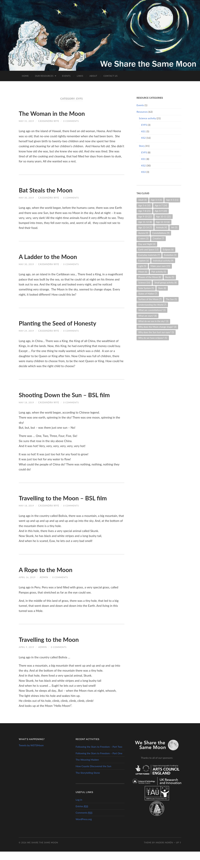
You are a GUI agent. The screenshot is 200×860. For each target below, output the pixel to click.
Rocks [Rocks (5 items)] (169, 277)
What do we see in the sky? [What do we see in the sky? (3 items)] (153, 321)
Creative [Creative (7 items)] (158, 238)
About (93, 76)
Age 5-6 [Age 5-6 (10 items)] (144, 205)
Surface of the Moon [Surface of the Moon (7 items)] (150, 299)
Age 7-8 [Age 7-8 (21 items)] (144, 211)
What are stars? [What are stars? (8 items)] (147, 315)
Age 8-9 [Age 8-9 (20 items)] (161, 211)
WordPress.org (84, 827)
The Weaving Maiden (87, 768)
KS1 (143, 131)
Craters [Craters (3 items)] (143, 238)
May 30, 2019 (27, 197)
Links (80, 76)
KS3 (143, 171)
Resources (142, 111)
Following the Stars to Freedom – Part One (99, 761)
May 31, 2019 (27, 121)
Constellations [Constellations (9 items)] (160, 233)
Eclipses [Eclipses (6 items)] (168, 249)
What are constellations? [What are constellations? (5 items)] (152, 310)
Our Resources (44, 76)
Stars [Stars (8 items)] (162, 288)
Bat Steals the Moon (50, 190)
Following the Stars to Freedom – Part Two (99, 755)
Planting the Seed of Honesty (64, 323)
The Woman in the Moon (58, 113)
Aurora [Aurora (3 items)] (143, 233)
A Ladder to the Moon (53, 256)
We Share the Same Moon (42, 851)
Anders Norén (164, 851)
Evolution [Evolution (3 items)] (170, 255)
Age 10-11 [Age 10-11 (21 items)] (163, 216)
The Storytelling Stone (88, 781)
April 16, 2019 (27, 585)
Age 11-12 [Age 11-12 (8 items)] (145, 222)
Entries (82, 814)
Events (66, 76)
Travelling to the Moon (54, 647)
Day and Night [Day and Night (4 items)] (146, 244)
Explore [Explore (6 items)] (143, 260)
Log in (79, 808)
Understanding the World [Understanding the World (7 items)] (152, 304)
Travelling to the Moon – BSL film (70, 506)
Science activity (147, 118)
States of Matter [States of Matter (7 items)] (147, 293)
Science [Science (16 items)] (144, 282)
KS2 (143, 137)
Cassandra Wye (49, 121)
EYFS (144, 124)
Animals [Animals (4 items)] (161, 227)
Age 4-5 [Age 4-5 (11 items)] (172, 200)
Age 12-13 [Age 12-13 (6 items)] (163, 222)
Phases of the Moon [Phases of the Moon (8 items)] (149, 277)
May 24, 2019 (27, 330)
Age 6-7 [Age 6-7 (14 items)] (161, 205)
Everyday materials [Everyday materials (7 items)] (149, 255)
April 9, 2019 (27, 655)
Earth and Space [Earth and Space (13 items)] (148, 249)
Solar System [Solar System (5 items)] (146, 288)
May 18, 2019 (27, 411)
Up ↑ (178, 851)
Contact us (111, 76)
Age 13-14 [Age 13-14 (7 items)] (145, 227)
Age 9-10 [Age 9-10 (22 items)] (145, 216)
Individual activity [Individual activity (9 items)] (163, 260)
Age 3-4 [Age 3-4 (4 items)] (156, 200)
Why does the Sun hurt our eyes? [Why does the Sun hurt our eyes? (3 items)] (156, 332)
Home (25, 76)
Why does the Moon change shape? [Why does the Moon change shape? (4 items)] (157, 327)
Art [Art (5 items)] (174, 227)
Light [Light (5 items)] (142, 266)
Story (142, 145)
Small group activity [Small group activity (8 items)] (165, 282)
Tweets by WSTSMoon (31, 753)
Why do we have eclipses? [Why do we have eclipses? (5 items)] (152, 338)
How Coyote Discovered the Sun (93, 774)
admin (45, 585)
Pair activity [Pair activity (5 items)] (158, 271)
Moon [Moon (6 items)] (142, 271)
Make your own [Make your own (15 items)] (160, 266)
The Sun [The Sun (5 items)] (171, 299)
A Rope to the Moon (50, 578)
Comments (84, 820)
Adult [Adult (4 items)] (142, 200)
